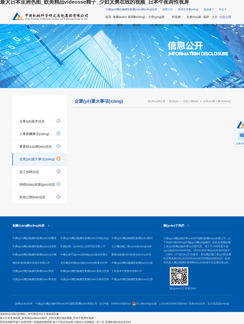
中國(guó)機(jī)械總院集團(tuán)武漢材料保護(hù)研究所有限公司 (34, 248)
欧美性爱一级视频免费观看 (36, 322)
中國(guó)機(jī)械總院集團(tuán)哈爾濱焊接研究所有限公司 (34, 239)
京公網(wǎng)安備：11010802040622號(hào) (160, 303)
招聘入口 (168, 9)
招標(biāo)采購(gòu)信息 (40, 184)
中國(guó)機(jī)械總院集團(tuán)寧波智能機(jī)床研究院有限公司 (34, 280)
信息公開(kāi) (190, 101)
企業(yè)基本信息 (40, 120)
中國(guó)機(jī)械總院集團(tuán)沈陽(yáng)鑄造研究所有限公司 (84, 239)
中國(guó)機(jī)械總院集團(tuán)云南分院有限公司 (84, 280)
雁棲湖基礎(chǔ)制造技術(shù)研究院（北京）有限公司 (131, 256)
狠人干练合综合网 (63, 322)
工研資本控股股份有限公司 (126, 271)
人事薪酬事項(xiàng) (40, 133)
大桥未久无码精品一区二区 (89, 322)
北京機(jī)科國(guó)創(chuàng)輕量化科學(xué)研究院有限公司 (83, 264)
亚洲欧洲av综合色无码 (118, 322)
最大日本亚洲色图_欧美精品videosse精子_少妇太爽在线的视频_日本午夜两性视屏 (47, 318)
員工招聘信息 (40, 171)
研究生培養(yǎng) (188, 9)
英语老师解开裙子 (10, 322)
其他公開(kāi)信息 (40, 196)
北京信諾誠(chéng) (218, 303)
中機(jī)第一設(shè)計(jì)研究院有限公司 (82, 246)
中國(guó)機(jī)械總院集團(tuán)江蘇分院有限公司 (132, 264)
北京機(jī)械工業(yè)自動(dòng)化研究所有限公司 (131, 248)
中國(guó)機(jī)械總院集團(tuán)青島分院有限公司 (84, 272)
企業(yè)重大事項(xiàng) (40, 158)
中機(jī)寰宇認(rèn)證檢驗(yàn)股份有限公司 (84, 256)
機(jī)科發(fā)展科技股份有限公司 (31, 262)
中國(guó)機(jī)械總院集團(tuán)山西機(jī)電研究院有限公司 (132, 280)
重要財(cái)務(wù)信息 (40, 146)
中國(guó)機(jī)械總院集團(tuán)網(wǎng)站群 (131, 9)
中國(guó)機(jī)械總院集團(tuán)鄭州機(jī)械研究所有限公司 (132, 239)
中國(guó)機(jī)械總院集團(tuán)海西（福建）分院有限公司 (33, 272)
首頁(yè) (173, 101)
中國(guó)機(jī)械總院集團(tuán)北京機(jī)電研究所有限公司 (34, 256)
